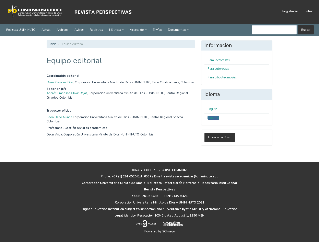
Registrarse (290, 11)
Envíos (157, 30)
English (212, 109)
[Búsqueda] (274, 29)
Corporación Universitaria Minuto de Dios (112, 183)
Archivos (62, 30)
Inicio (53, 44)
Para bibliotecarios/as (222, 77)
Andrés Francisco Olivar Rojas (67, 93)
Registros (96, 30)
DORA (135, 170)
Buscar (305, 30)
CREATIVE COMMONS (172, 170)
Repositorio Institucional (219, 183)
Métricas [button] (116, 30)
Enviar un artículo (219, 137)
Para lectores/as (219, 60)
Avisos (79, 30)
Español (213, 118)
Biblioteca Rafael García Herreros (171, 183)
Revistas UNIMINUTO (20, 30)
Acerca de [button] (138, 30)
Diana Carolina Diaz (60, 82)
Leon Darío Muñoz (59, 117)
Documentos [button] (178, 30)
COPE (148, 170)
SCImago (168, 231)
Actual (46, 30)
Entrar (309, 11)
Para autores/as (218, 69)
